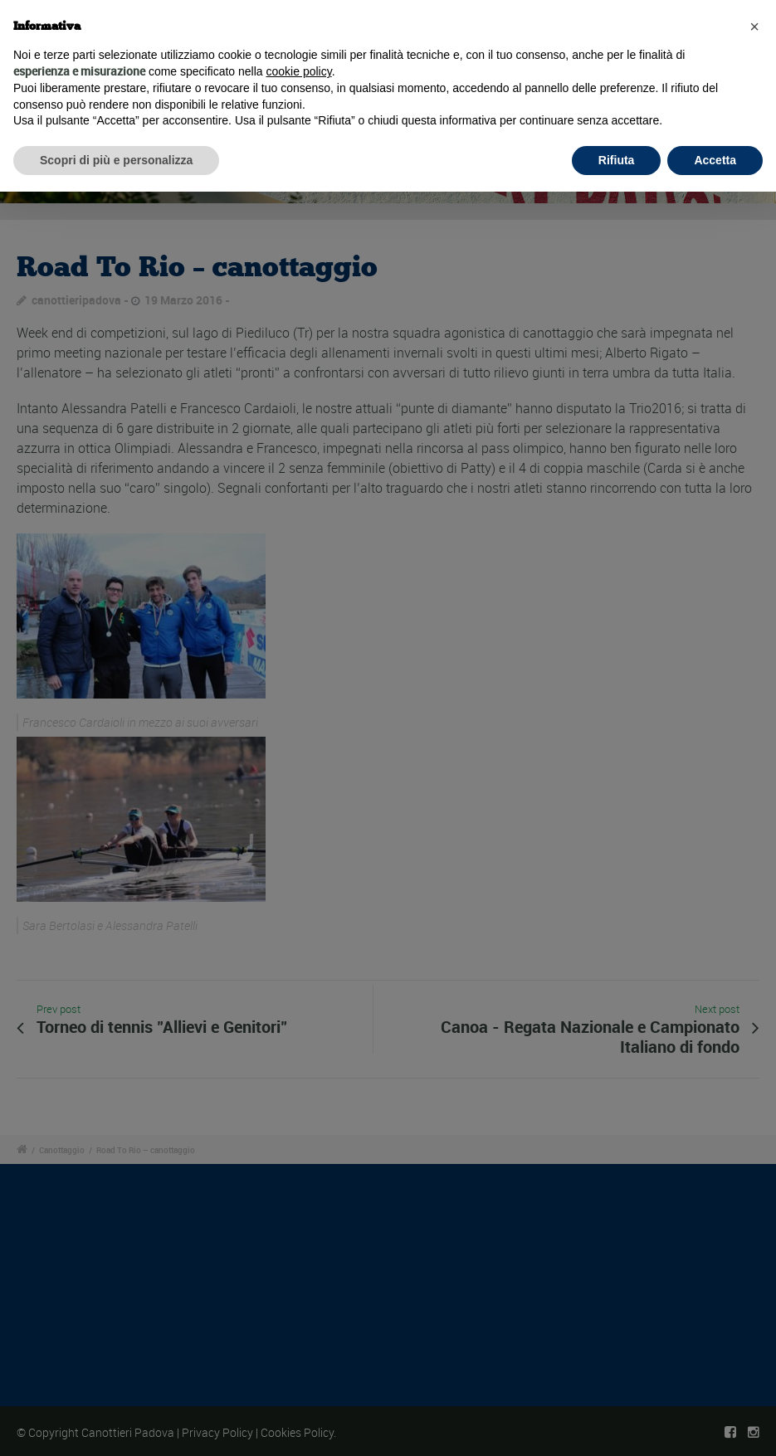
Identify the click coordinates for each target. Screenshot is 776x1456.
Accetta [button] (715, 160)
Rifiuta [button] (616, 160)
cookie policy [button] (299, 71)
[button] (754, 26)
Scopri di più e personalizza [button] (116, 160)
